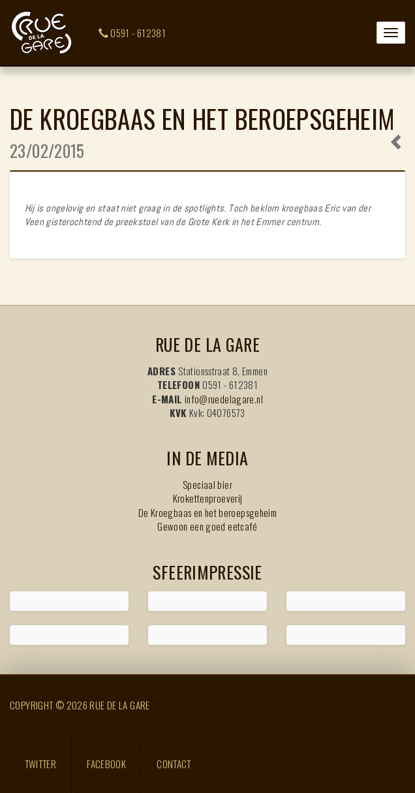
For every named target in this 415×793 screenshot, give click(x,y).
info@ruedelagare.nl (224, 399)
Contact (174, 763)
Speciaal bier (207, 484)
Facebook (106, 763)
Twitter (41, 763)
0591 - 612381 (132, 33)
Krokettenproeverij (208, 498)
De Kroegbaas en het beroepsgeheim (207, 512)
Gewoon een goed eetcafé (207, 526)
